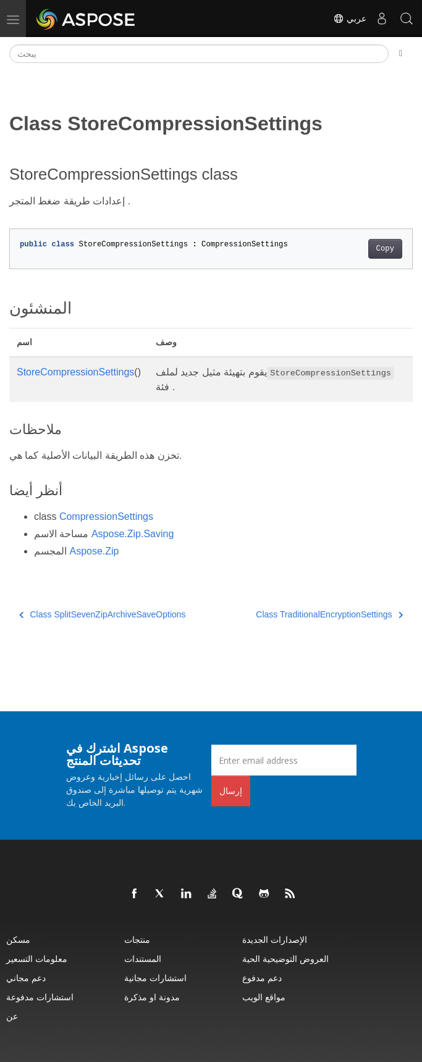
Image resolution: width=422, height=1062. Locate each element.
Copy (385, 249)
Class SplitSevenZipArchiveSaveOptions (102, 614)
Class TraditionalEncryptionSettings (329, 614)
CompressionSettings (106, 516)
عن (12, 1016)
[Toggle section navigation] (401, 54)
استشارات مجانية (155, 978)
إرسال (230, 790)
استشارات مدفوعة (40, 997)
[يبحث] (199, 53)
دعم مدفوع (262, 978)
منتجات (137, 939)
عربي (349, 18)
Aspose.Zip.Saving (132, 534)
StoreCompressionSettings (75, 372)
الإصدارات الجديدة (274, 939)
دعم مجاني (26, 978)
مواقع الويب (263, 997)
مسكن (18, 939)
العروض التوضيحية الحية (285, 958)
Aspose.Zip (94, 551)
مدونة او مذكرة (152, 997)
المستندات (142, 958)
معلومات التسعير (36, 958)
